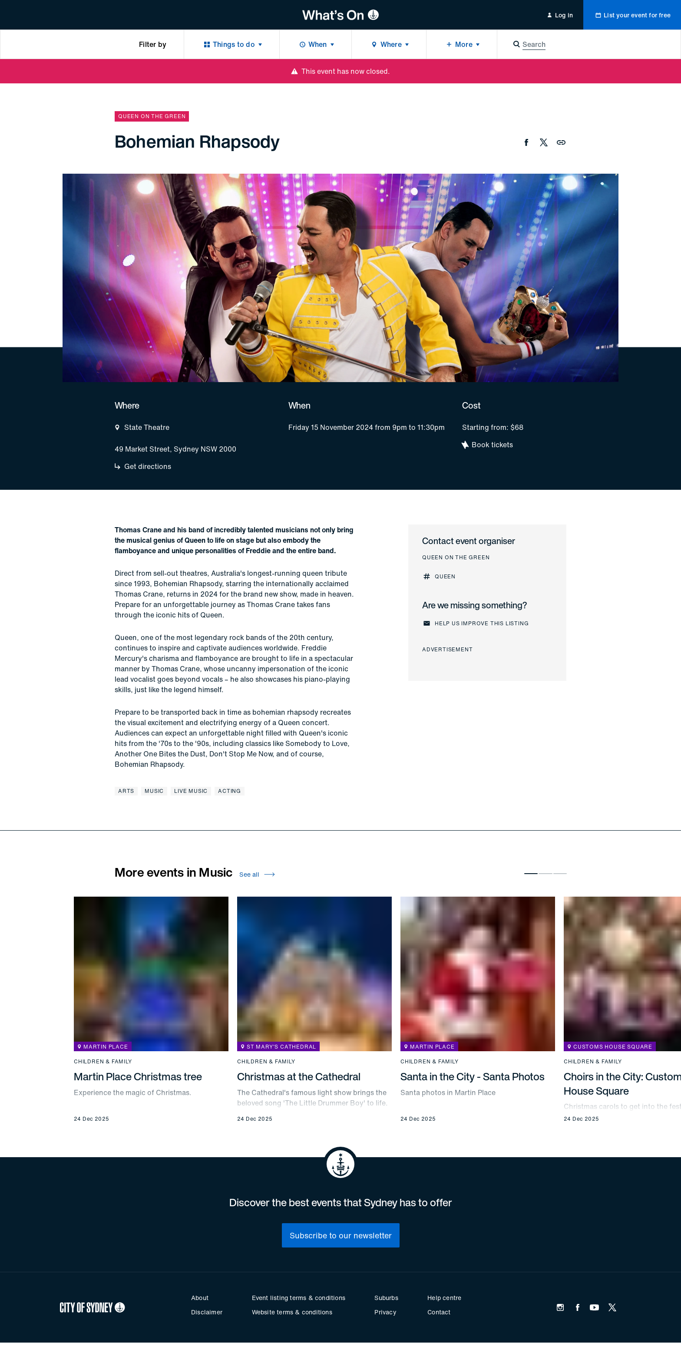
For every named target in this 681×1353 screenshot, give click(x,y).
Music (154, 791)
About (199, 1297)
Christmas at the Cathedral (298, 1076)
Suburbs (386, 1297)
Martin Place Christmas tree (138, 1076)
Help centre (444, 1297)
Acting (229, 791)
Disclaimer (206, 1312)
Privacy (385, 1312)
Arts (126, 791)
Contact (438, 1312)
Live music (191, 791)
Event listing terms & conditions (298, 1297)
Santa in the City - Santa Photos (472, 1076)
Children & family (103, 1061)
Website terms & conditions (292, 1312)
